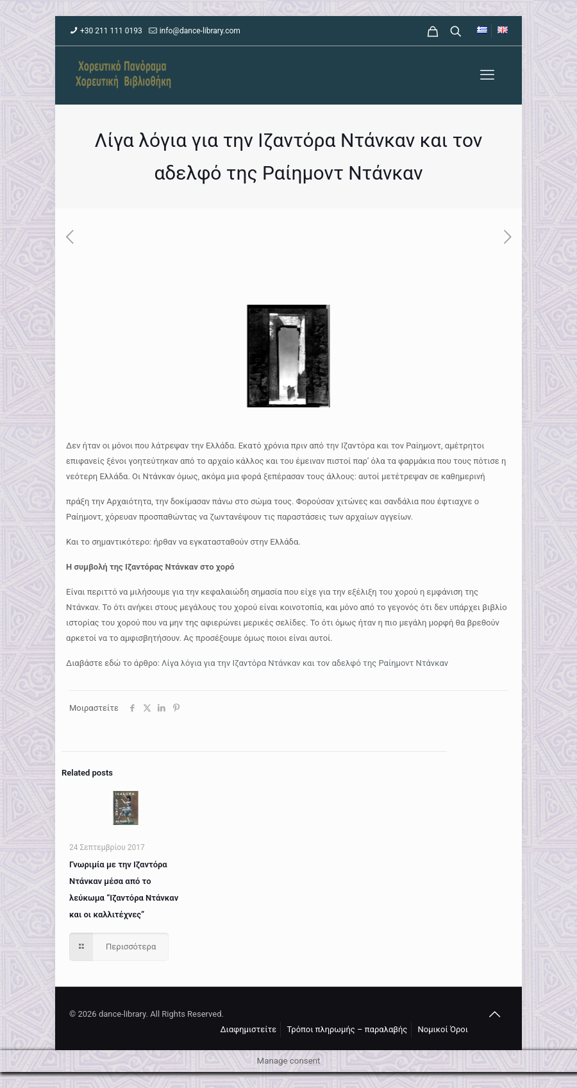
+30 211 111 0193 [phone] (111, 30)
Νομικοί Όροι (443, 1029)
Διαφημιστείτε (248, 1029)
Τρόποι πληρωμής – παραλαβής (347, 1029)
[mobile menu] (487, 75)
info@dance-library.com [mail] (200, 30)
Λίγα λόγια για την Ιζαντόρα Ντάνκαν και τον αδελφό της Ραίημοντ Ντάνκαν (305, 663)
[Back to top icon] (494, 1014)
